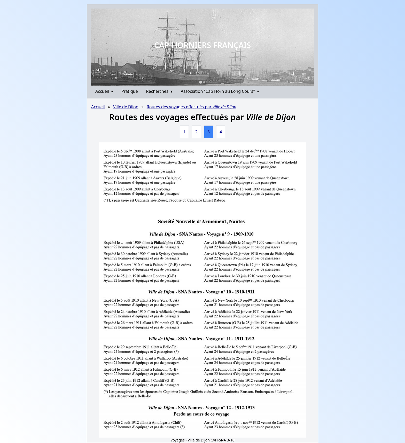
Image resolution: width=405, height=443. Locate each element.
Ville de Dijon (125, 107)
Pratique (129, 91)
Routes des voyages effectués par (191, 107)
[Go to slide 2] (204, 82)
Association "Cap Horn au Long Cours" (220, 91)
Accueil (104, 91)
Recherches (159, 91)
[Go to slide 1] (200, 82)
